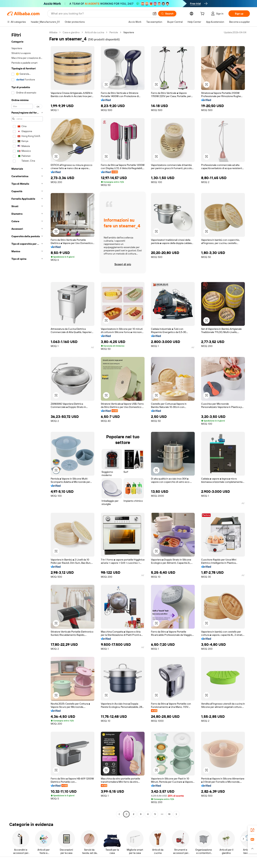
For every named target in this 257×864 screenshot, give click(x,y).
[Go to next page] (176, 814)
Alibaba (53, 32)
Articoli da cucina (94, 32)
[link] (252, 830)
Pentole (113, 32)
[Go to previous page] (119, 814)
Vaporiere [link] (128, 32)
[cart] (203, 14)
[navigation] (27, 424)
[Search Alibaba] (100, 14)
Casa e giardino (71, 32)
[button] (154, 13)
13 (169, 814)
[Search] (167, 13)
